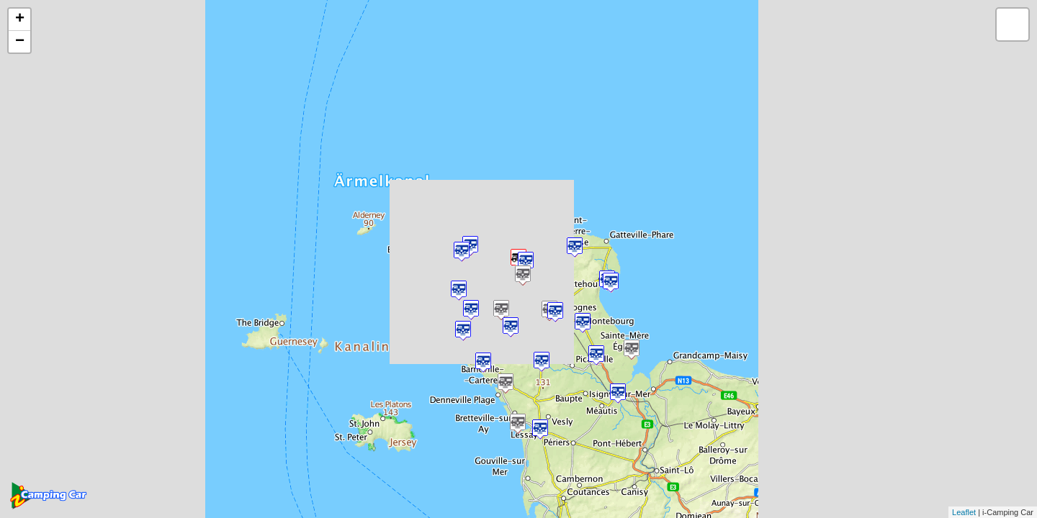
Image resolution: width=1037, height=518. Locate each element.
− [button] (19, 42)
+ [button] (19, 19)
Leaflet (964, 512)
